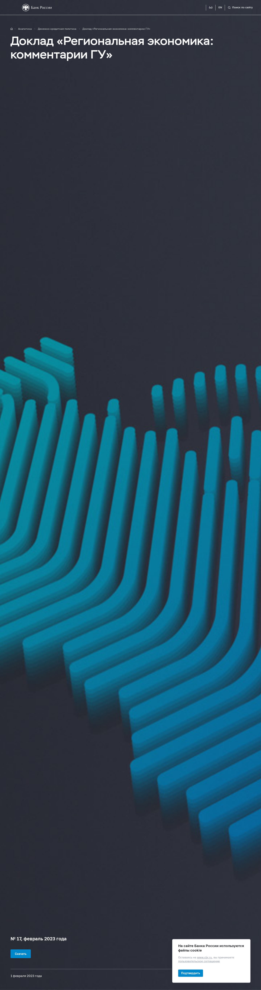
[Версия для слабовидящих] (211, 7)
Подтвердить (190, 973)
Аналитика (25, 28)
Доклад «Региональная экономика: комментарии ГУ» (116, 28)
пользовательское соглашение (199, 961)
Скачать (20, 953)
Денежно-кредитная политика (57, 28)
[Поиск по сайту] (240, 7)
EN (220, 7)
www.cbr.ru (204, 957)
